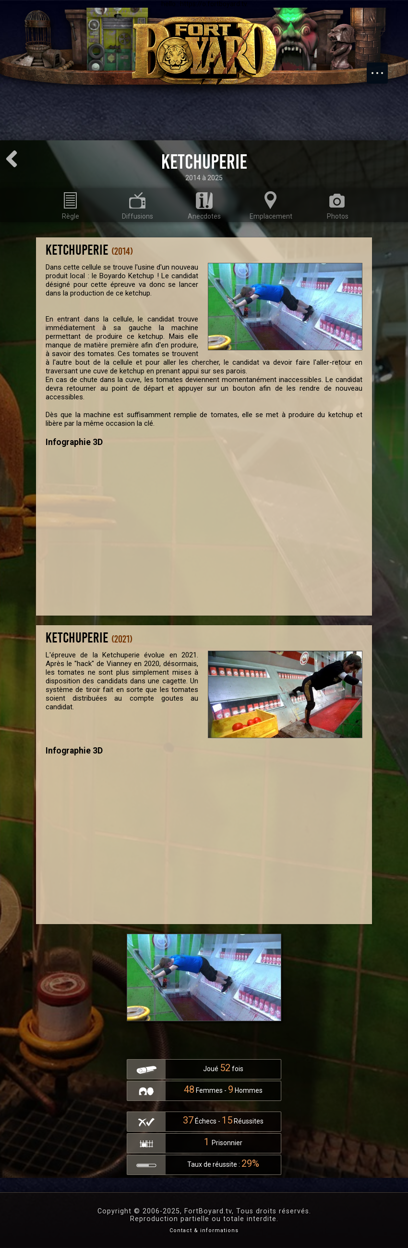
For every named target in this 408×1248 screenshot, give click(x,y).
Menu (382, 68)
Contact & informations (204, 1230)
